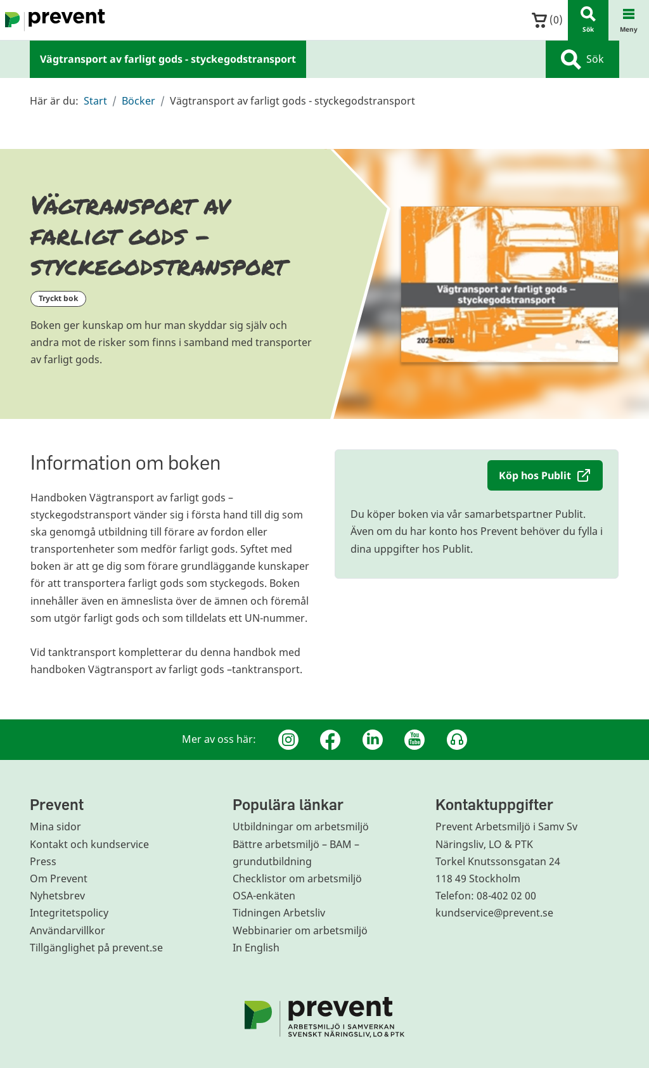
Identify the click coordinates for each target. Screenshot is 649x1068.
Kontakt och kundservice (89, 844)
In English (256, 948)
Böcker (138, 101)
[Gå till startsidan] (52, 20)
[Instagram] (288, 740)
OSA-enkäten (264, 896)
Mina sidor (55, 826)
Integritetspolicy (69, 913)
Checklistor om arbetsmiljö (297, 878)
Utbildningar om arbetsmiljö (301, 826)
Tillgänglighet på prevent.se (96, 948)
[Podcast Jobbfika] (457, 740)
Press (43, 861)
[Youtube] (414, 740)
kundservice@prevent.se (494, 913)
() (547, 20)
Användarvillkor (67, 930)
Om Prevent (58, 878)
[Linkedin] (373, 740)
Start (95, 101)
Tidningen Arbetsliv (279, 913)
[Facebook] (330, 740)
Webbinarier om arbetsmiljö (300, 930)
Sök (582, 59)
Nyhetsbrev (57, 896)
